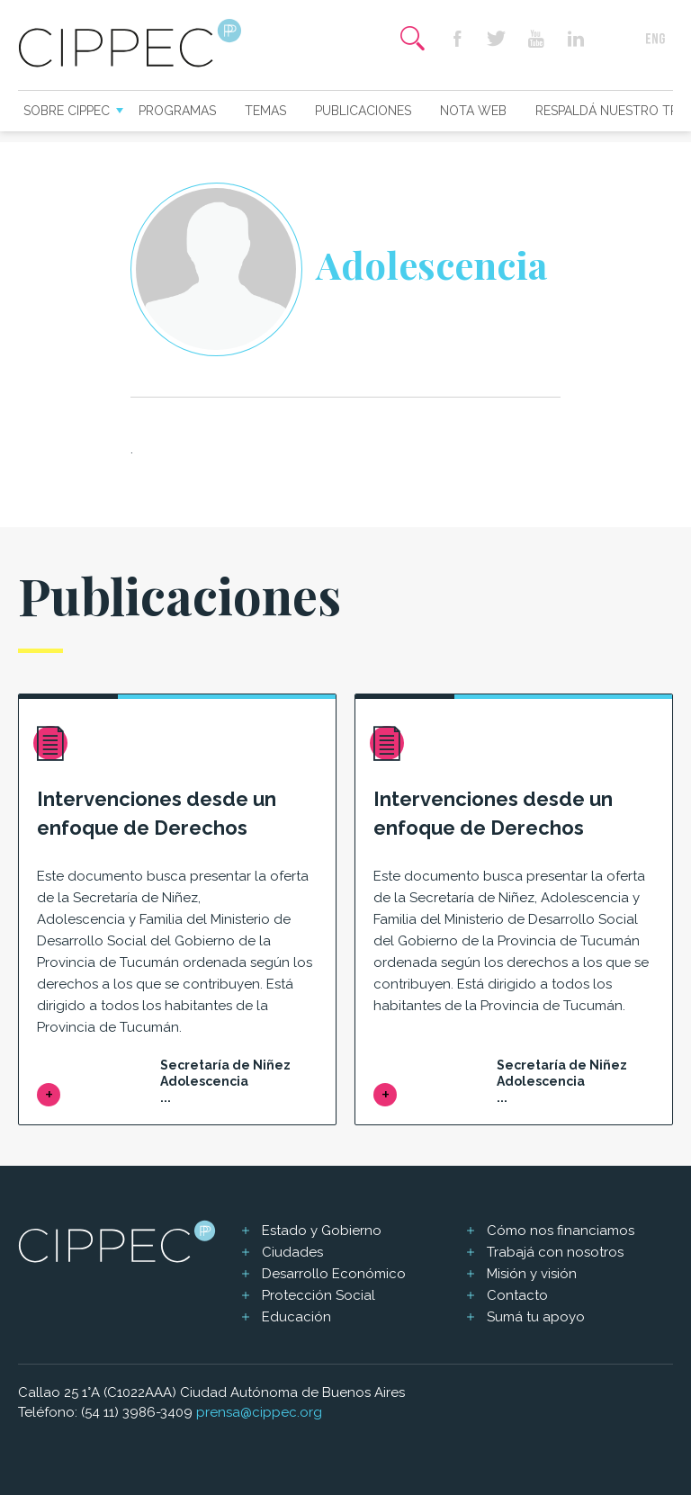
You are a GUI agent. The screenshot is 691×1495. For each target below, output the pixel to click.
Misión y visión (532, 1274)
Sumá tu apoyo (536, 1317)
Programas (177, 110)
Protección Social (318, 1295)
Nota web (473, 110)
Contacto (517, 1295)
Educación (296, 1317)
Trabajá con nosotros (555, 1252)
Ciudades (292, 1252)
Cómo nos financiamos (560, 1230)
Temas (265, 110)
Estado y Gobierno (321, 1230)
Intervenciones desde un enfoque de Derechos (156, 813)
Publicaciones (363, 110)
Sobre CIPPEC (66, 110)
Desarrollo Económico (334, 1274)
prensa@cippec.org (259, 1412)
